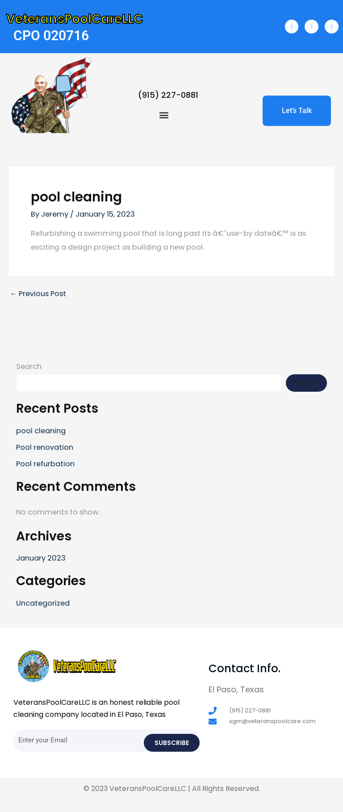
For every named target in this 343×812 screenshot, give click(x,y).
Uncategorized (43, 603)
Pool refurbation (45, 464)
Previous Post (38, 293)
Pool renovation (44, 447)
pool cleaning (41, 431)
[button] (163, 114)
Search (29, 366)
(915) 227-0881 (168, 94)
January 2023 (41, 558)
